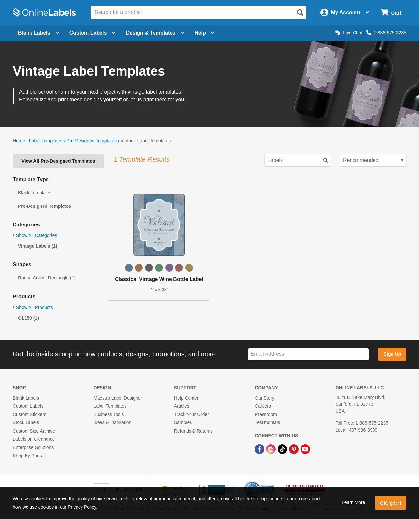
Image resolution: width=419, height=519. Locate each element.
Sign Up (392, 354)
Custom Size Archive (34, 431)
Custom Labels (28, 406)
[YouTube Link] (305, 448)
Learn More (353, 502)
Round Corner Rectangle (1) (47, 277)
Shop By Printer (29, 455)
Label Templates (46, 140)
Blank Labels (26, 398)
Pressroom (266, 414)
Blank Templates (34, 192)
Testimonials (267, 422)
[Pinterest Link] (294, 448)
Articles (181, 406)
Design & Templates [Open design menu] (155, 33)
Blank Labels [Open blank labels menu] (38, 33)
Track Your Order (191, 414)
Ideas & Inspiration (112, 422)
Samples (183, 422)
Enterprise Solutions (33, 447)
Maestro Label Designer (117, 398)
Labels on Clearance (34, 439)
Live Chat (348, 32)
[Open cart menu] (391, 12)
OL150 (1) (28, 318)
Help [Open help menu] (204, 33)
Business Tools (108, 414)
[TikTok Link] (283, 448)
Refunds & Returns (193, 431)
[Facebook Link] (260, 448)
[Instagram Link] (271, 448)
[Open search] (300, 13)
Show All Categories (35, 235)
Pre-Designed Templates (91, 140)
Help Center (186, 398)
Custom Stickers (29, 414)
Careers (263, 406)
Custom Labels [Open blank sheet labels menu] (92, 33)
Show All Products (33, 307)
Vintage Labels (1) (37, 246)
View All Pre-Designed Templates (58, 161)
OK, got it (390, 503)
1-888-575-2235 (386, 32)
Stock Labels (26, 422)
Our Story (264, 398)
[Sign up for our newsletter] (308, 354)
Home (19, 140)
